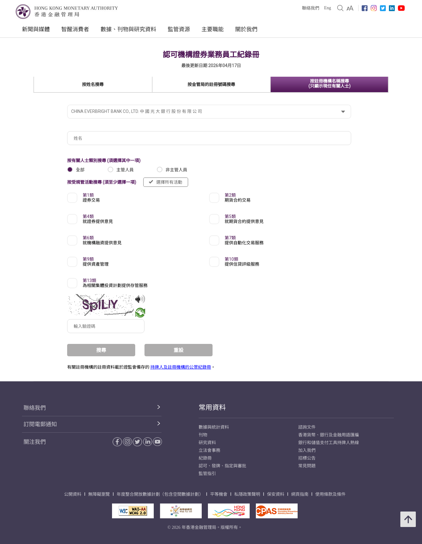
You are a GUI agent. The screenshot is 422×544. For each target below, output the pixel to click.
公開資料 (72, 494)
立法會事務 (209, 450)
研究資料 (207, 442)
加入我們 (307, 450)
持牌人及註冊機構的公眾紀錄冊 (180, 367)
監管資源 (179, 29)
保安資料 (275, 494)
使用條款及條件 (330, 494)
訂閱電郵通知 (40, 424)
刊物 (203, 435)
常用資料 (212, 407)
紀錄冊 (205, 458)
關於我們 (246, 29)
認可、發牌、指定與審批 (222, 466)
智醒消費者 (75, 29)
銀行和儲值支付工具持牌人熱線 (328, 442)
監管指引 (207, 473)
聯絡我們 (310, 8)
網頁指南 (299, 494)
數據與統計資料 (214, 427)
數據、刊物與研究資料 (128, 29)
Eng (327, 8)
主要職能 (212, 29)
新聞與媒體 (36, 29)
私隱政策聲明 (247, 494)
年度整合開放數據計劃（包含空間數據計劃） (160, 494)
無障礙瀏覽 (99, 494)
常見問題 (307, 466)
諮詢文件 (307, 427)
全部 (80, 169)
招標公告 (307, 458)
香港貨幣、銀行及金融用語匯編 (328, 435)
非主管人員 (176, 169)
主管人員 (125, 169)
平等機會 (218, 494)
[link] (350, 8)
